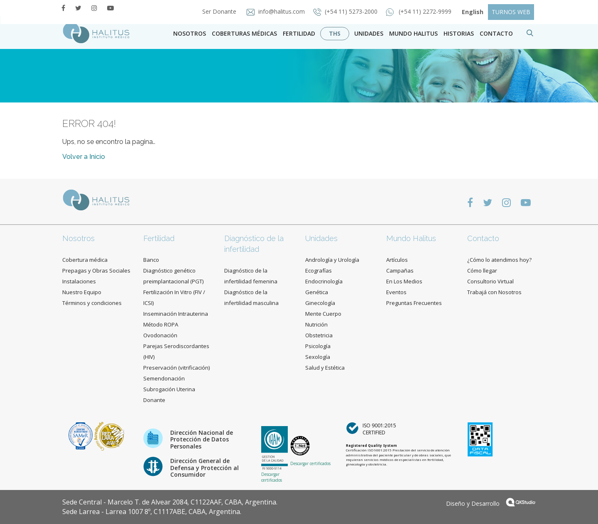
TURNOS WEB (511, 12)
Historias (459, 33)
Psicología (318, 346)
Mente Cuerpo (323, 313)
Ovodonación (160, 335)
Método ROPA (160, 324)
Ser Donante (217, 11)
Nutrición (316, 324)
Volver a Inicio (83, 157)
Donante (154, 400)
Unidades (368, 33)
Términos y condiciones (92, 303)
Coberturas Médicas (244, 33)
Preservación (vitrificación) (176, 367)
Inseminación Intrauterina (175, 313)
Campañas (400, 270)
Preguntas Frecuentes (414, 303)
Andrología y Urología (332, 259)
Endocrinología (324, 281)
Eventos (396, 292)
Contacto (483, 238)
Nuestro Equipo (81, 292)
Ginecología (320, 303)
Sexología (317, 357)
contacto (496, 33)
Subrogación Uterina (169, 389)
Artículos (397, 259)
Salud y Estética (325, 367)
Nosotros (189, 33)
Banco (151, 259)
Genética (316, 292)
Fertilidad (299, 33)
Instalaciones (79, 281)
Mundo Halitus (413, 33)
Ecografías (318, 270)
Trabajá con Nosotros (494, 292)
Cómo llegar (482, 270)
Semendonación (164, 378)
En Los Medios (404, 281)
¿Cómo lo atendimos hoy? (499, 259)
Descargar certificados (271, 477)
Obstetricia (319, 335)
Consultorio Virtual (490, 281)
